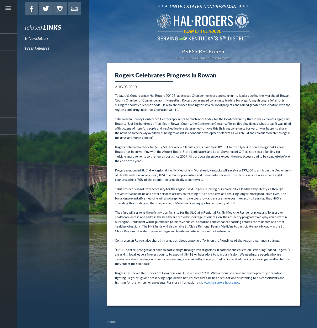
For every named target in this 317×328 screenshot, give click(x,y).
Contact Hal (8, 143)
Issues (8, 75)
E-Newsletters (37, 38)
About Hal (8, 42)
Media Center (8, 126)
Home (180, 58)
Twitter (46, 8)
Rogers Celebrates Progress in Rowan (165, 75)
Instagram (60, 8)
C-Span (74, 8)
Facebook (31, 8)
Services (8, 58)
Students (8, 109)
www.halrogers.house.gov (221, 282)
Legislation (8, 92)
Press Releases (37, 47)
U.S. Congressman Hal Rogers (203, 22)
